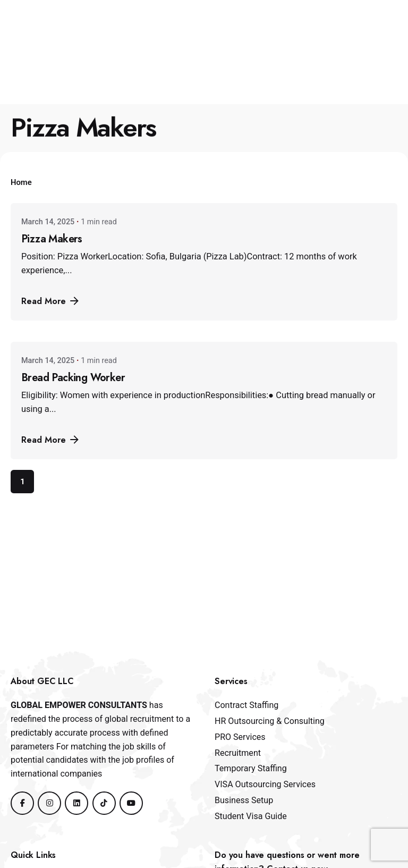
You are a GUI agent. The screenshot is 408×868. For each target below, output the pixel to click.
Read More (51, 300)
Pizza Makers (51, 239)
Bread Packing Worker (73, 377)
